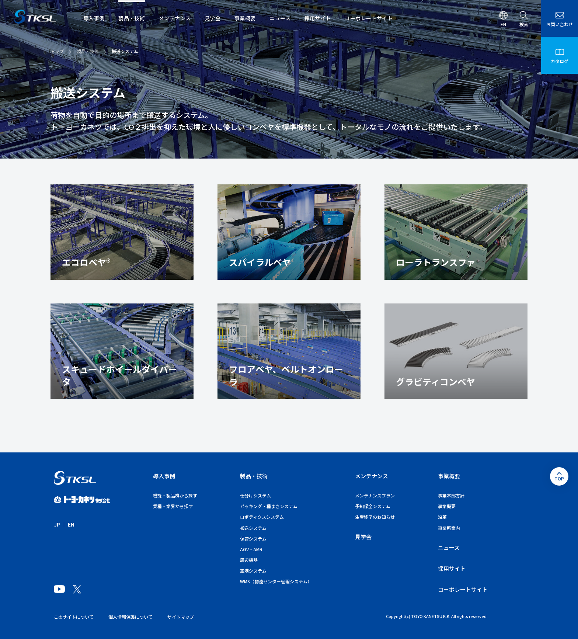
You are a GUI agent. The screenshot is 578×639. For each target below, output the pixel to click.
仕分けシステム (255, 495)
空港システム (253, 570)
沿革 (442, 517)
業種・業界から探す (173, 506)
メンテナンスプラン (375, 495)
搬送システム (253, 528)
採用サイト (452, 568)
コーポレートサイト (463, 589)
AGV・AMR (251, 549)
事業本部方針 (451, 495)
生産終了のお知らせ (375, 517)
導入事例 (164, 476)
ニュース (449, 547)
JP (57, 524)
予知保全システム (372, 506)
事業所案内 (449, 528)
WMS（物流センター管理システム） (276, 581)
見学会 (363, 537)
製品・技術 (88, 51)
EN (71, 524)
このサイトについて (74, 617)
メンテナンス (371, 476)
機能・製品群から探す (175, 495)
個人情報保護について (130, 617)
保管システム (253, 538)
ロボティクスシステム (262, 517)
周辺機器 (249, 560)
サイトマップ (180, 617)
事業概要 (449, 476)
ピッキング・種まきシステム (268, 506)
